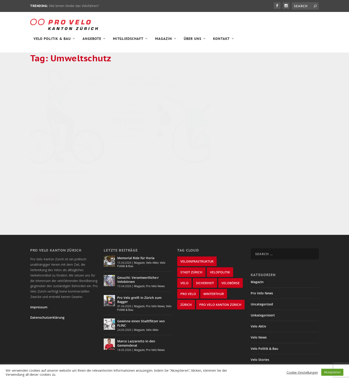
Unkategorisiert (263, 295)
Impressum (38, 287)
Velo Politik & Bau (52, 42)
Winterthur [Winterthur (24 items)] (213, 274)
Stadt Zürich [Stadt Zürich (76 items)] (191, 252)
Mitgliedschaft (128, 42)
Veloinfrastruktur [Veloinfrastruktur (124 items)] (197, 241)
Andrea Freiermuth (56, 146)
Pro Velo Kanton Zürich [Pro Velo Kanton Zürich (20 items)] (220, 284)
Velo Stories (260, 339)
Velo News (259, 317)
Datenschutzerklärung (47, 297)
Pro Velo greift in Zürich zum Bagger (139, 279)
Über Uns (192, 42)
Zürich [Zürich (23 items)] (186, 284)
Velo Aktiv (107, 146)
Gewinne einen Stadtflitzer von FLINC (141, 303)
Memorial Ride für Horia (135, 238)
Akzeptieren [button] (332, 372)
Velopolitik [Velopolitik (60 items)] (220, 252)
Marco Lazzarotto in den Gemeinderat (136, 323)
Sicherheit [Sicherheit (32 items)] (205, 263)
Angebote (92, 42)
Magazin (163, 42)
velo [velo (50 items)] (184, 263)
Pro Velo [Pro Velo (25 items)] (188, 274)
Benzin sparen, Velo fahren (62, 139)
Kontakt (221, 42)
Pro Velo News (155, 266)
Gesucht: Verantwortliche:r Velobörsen (138, 259)
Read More (47, 185)
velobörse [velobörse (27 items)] (230, 263)
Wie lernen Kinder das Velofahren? (74, 6)
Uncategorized (262, 284)
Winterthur (259, 350)
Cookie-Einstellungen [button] (302, 372)
